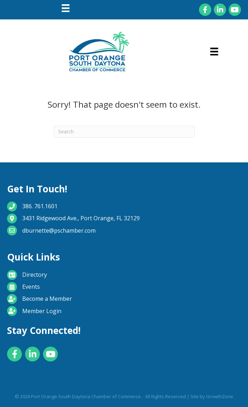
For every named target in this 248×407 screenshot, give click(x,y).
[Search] (124, 132)
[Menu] (65, 8)
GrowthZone (219, 396)
